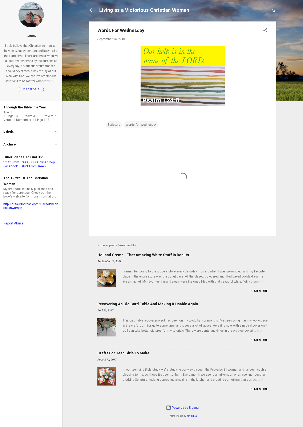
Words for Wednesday (141, 125)
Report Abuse (13, 223)
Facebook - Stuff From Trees (24, 166)
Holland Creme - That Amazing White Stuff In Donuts (143, 255)
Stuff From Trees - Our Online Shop (29, 162)
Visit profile (31, 89)
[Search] (273, 11)
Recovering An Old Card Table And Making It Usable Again (147, 304)
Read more (259, 291)
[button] (265, 31)
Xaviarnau (192, 416)
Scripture (114, 125)
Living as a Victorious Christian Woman (144, 10)
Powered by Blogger (182, 408)
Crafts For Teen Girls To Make (123, 353)
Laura (31, 35)
